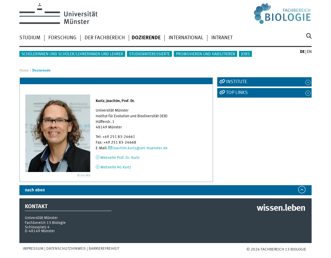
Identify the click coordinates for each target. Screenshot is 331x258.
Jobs (245, 54)
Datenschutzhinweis (66, 249)
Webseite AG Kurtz (115, 167)
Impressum (33, 249)
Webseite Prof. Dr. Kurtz (120, 158)
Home (23, 70)
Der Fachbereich (105, 38)
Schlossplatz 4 (37, 227)
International (186, 38)
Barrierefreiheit (104, 249)
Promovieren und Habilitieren (205, 54)
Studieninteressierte (149, 54)
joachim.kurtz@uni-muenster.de (140, 148)
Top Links (237, 92)
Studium (29, 38)
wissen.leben (281, 208)
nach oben (35, 190)
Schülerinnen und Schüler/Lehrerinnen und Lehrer (72, 54)
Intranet (221, 38)
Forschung (62, 38)
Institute (236, 82)
